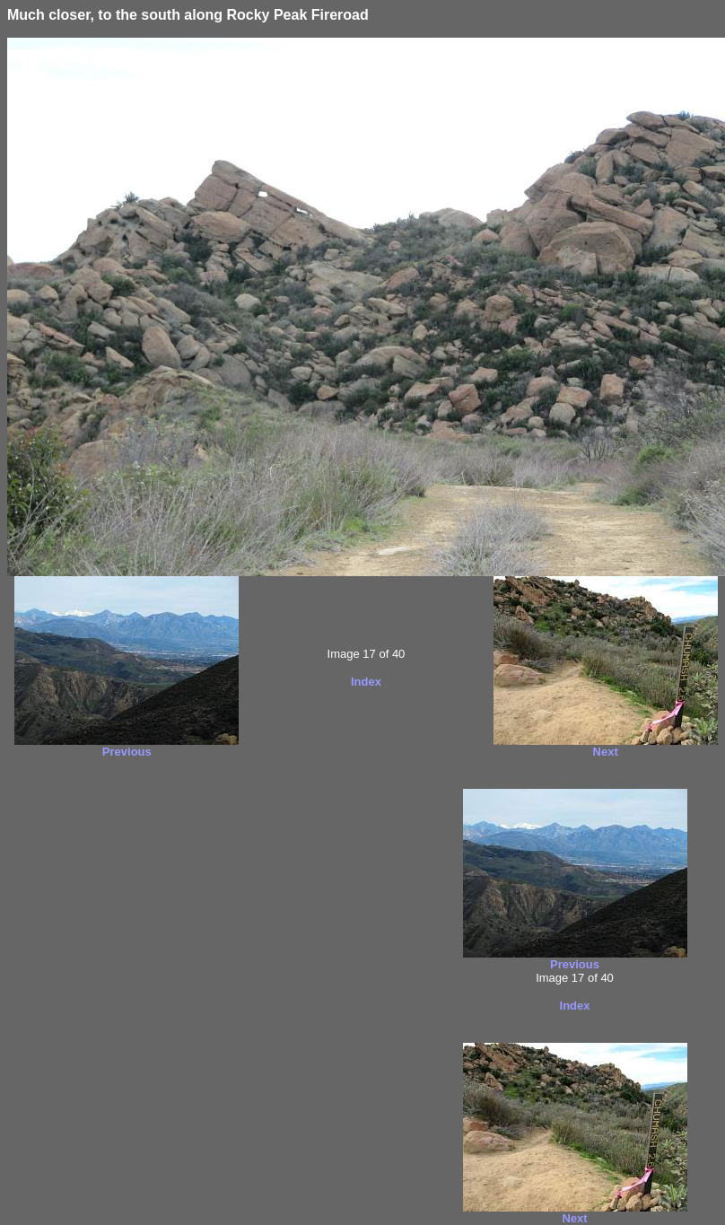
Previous (127, 751)
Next (605, 751)
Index (366, 681)
